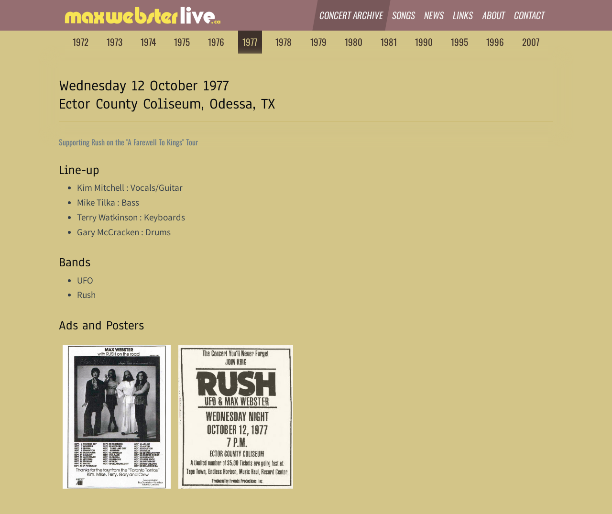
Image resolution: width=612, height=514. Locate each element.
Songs (403, 15)
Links (463, 15)
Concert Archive (351, 15)
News (434, 15)
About (493, 15)
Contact (529, 15)
